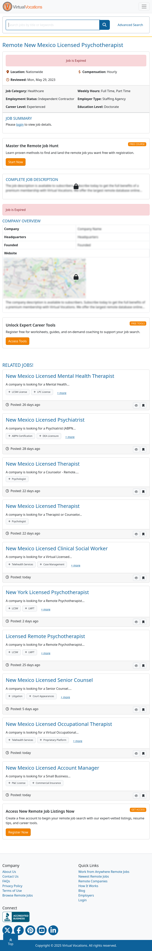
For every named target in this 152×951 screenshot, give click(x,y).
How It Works (88, 886)
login (20, 124)
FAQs (6, 881)
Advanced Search (130, 25)
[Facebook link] (19, 930)
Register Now (18, 832)
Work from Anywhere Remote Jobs (103, 872)
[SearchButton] (104, 25)
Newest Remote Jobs (93, 876)
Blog (81, 890)
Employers (86, 895)
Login (82, 900)
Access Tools (17, 341)
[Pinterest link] (30, 930)
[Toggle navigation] (144, 6)
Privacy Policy (12, 886)
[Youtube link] (42, 930)
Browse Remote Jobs (17, 895)
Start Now (15, 162)
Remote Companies (92, 881)
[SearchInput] (52, 25)
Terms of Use (12, 890)
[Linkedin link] (53, 930)
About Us (9, 872)
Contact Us (10, 876)
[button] (136, 405)
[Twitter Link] (7, 930)
